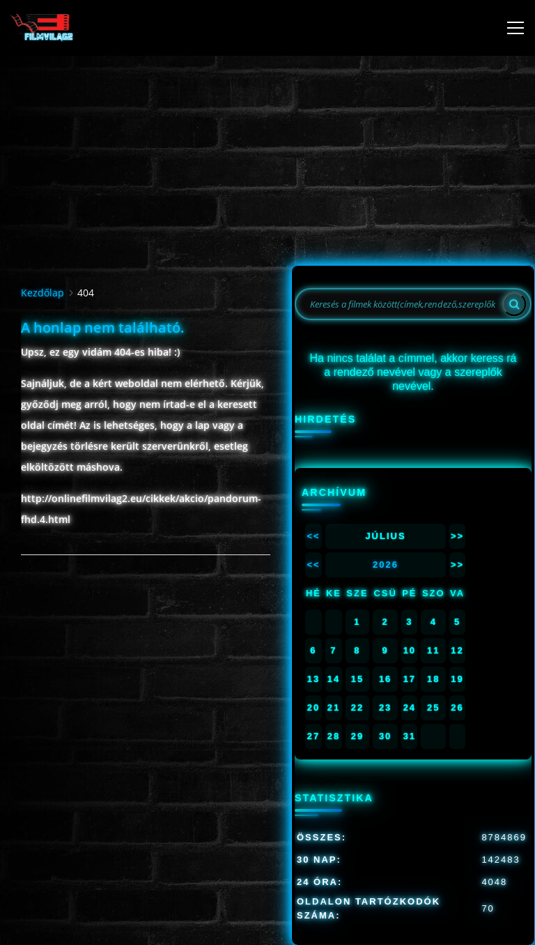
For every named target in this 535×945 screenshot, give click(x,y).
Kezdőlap (42, 292)
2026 (385, 564)
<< (313, 536)
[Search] (514, 304)
